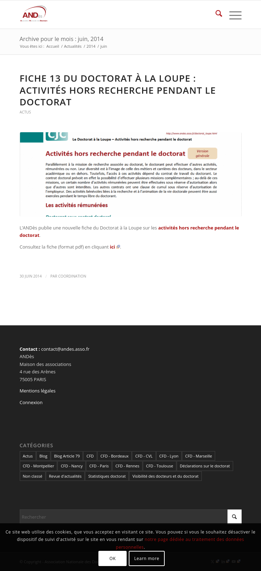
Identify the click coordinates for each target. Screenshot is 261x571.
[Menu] (232, 14)
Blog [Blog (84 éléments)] (43, 456)
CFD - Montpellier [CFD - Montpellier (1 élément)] (38, 465)
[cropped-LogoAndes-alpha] (108, 14)
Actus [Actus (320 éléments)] (28, 456)
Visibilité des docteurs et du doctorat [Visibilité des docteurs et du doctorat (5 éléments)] (165, 476)
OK (112, 558)
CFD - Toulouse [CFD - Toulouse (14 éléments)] (159, 465)
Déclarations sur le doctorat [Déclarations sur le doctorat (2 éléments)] (205, 465)
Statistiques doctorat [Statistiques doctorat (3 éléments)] (107, 476)
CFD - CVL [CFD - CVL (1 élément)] (143, 456)
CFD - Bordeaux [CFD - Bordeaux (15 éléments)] (115, 456)
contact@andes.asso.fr (65, 349)
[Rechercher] (215, 14)
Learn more (146, 558)
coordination (72, 276)
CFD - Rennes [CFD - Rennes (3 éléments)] (127, 465)
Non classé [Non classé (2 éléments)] (32, 476)
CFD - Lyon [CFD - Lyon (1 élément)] (168, 456)
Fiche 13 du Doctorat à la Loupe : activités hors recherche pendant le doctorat (118, 90)
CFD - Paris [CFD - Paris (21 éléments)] (99, 465)
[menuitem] (215, 14)
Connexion (31, 402)
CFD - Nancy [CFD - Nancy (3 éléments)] (72, 465)
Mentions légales (38, 391)
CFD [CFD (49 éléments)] (90, 456)
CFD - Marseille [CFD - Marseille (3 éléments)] (198, 456)
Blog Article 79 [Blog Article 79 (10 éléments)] (67, 456)
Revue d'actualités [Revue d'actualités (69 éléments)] (65, 476)
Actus (25, 112)
